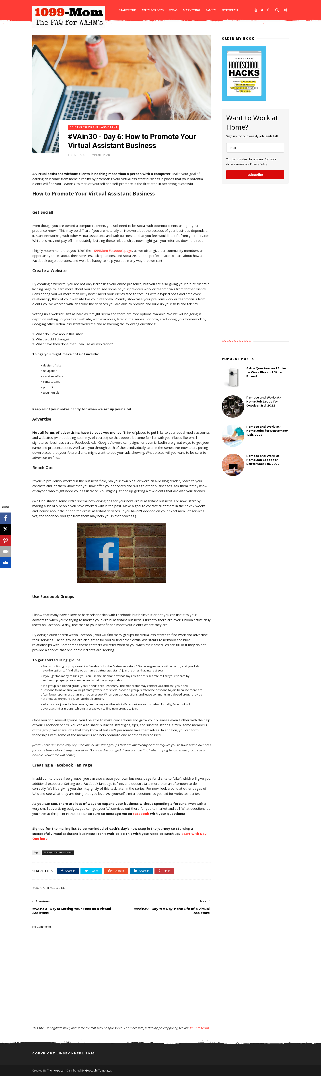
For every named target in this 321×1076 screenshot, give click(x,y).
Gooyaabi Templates (98, 1070)
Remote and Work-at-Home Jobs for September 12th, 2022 (267, 430)
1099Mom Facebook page (112, 250)
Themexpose (55, 1070)
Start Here (127, 10)
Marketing (191, 10)
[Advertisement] (121, 1013)
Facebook (141, 813)
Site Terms (230, 10)
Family (211, 10)
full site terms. (200, 1028)
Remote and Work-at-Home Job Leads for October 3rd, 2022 (263, 401)
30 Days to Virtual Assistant (93, 127)
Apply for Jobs (153, 10)
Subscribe (255, 175)
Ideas (173, 10)
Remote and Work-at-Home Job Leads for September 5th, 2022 (263, 460)
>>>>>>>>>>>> (236, 341)
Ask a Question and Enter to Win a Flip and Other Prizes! (266, 372)
